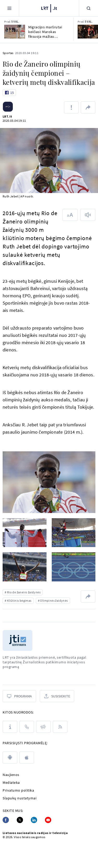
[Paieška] (88, 8)
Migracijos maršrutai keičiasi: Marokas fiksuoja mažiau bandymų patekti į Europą (45, 32)
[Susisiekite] (57, 696)
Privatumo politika (18, 790)
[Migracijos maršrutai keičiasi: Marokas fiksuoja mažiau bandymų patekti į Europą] (14, 31)
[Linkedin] (34, 820)
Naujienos (11, 774)
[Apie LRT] (10, 727)
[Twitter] (20, 820)
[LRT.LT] (49, 8)
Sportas (8, 53)
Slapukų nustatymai (19, 798)
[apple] (26, 757)
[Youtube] (48, 820)
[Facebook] (6, 820)
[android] (10, 757)
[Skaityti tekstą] (87, 215)
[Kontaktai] (26, 727)
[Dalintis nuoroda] (88, 107)
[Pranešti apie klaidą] (71, 107)
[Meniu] (9, 8)
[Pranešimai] (43, 727)
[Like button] (9, 92)
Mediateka (11, 782)
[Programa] (19, 696)
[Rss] (60, 727)
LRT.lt (7, 116)
